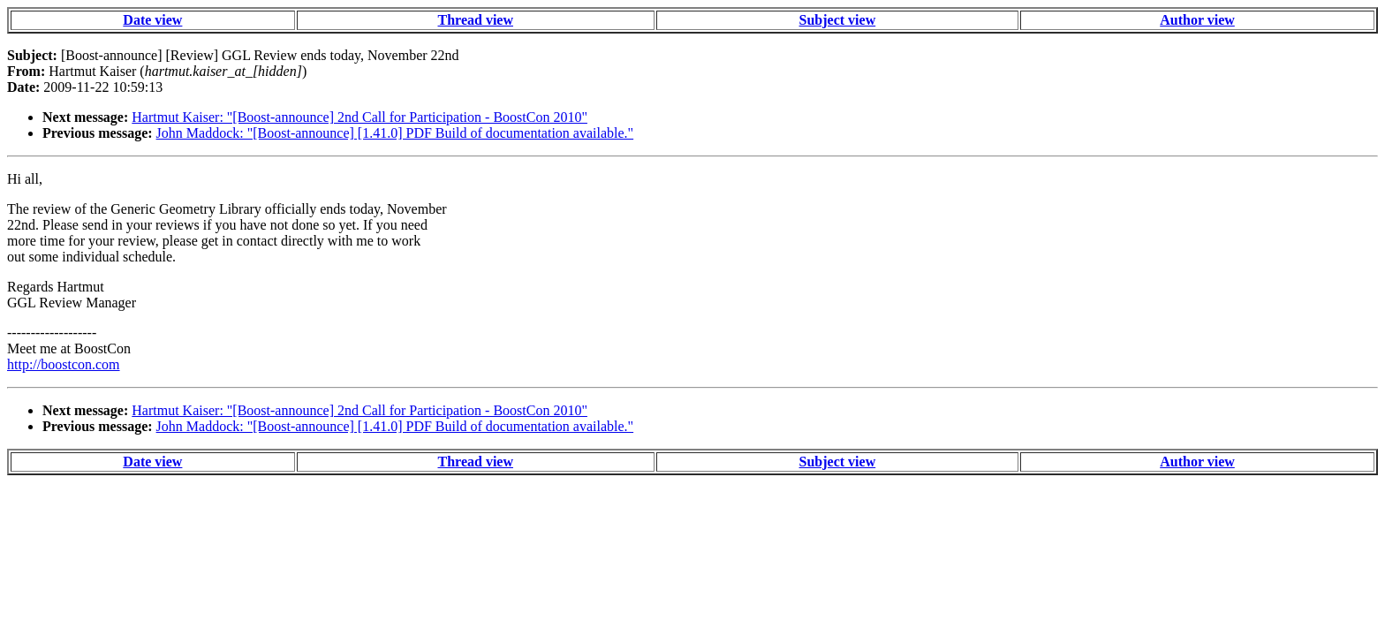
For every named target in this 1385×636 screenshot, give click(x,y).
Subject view (837, 19)
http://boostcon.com (63, 364)
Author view (1197, 19)
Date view (152, 19)
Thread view (475, 19)
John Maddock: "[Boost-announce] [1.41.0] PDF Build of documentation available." (395, 132)
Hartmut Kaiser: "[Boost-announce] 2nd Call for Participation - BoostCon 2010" (359, 117)
